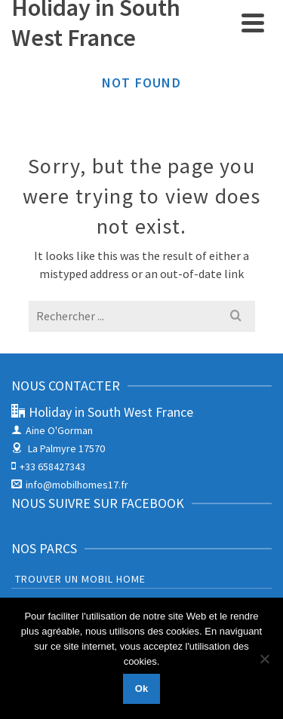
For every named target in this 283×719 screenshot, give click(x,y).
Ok (141, 688)
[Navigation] (253, 22)
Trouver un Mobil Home (80, 579)
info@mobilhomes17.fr (69, 484)
